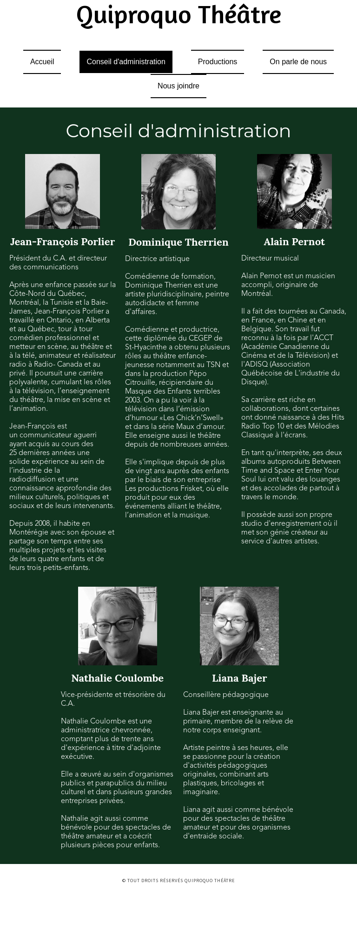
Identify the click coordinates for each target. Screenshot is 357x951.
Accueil (42, 62)
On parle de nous (298, 62)
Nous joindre (178, 86)
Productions (218, 62)
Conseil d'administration (125, 62)
